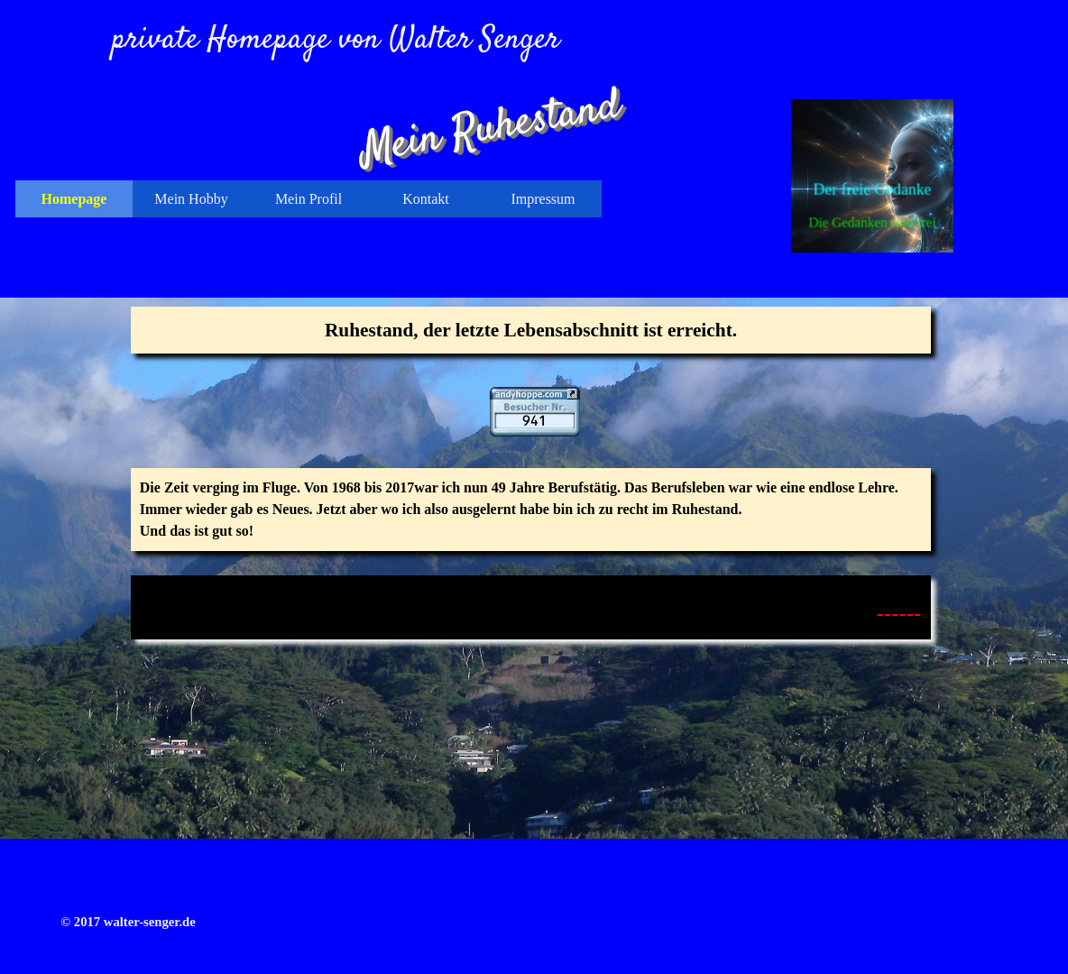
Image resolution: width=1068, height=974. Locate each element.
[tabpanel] (531, 330)
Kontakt (425, 199)
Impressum (543, 199)
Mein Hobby (190, 199)
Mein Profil (308, 199)
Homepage (74, 199)
